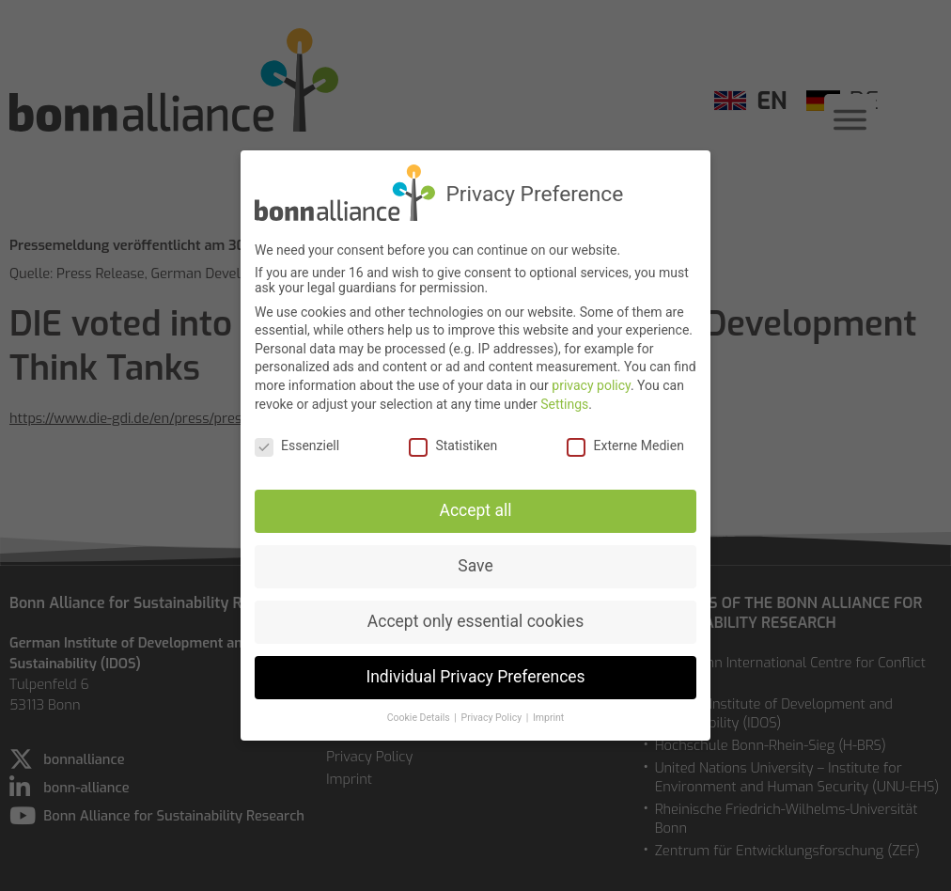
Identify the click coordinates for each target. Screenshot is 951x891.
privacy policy (591, 378)
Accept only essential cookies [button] (475, 614)
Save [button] (475, 559)
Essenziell (297, 439)
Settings (564, 397)
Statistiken (453, 439)
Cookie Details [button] (420, 711)
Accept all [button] (476, 504)
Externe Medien (625, 439)
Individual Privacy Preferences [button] (475, 670)
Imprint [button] (548, 711)
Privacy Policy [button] (492, 711)
